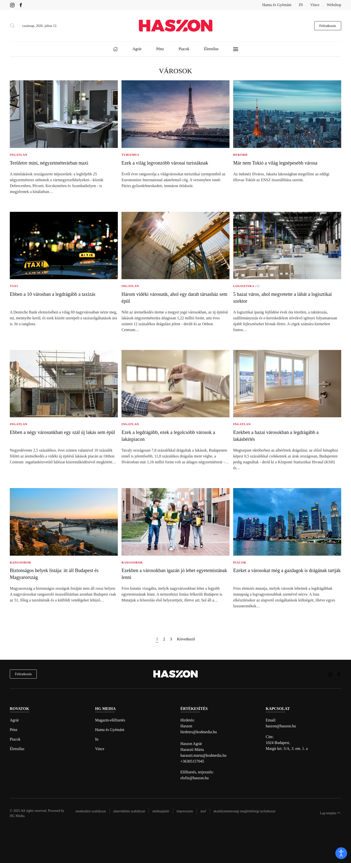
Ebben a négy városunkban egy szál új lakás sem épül (62, 432)
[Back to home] (175, 26)
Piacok (15, 739)
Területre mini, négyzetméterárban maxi (49, 163)
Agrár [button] (137, 49)
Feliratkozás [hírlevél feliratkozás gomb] (327, 25)
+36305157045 (192, 761)
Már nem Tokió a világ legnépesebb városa (275, 163)
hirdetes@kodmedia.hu (199, 732)
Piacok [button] (184, 49)
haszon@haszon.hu (281, 726)
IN (301, 5)
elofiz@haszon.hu (195, 778)
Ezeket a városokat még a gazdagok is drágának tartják (287, 570)
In (96, 739)
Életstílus (17, 749)
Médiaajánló (160, 811)
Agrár (14, 720)
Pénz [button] (160, 49)
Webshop (334, 5)
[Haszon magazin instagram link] (12, 5)
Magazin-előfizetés (110, 720)
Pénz (13, 730)
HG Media (17, 816)
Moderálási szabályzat (91, 811)
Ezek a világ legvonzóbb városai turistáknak (164, 163)
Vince (314, 5)
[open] (341, 853)
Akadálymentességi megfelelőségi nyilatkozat (244, 811)
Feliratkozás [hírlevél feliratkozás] (23, 674)
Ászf (203, 811)
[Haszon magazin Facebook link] (20, 5)
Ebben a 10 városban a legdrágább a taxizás (52, 294)
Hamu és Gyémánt (276, 5)
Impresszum (185, 811)
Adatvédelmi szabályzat (129, 811)
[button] (12, 25)
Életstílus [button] (211, 49)
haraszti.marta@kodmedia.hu (204, 755)
